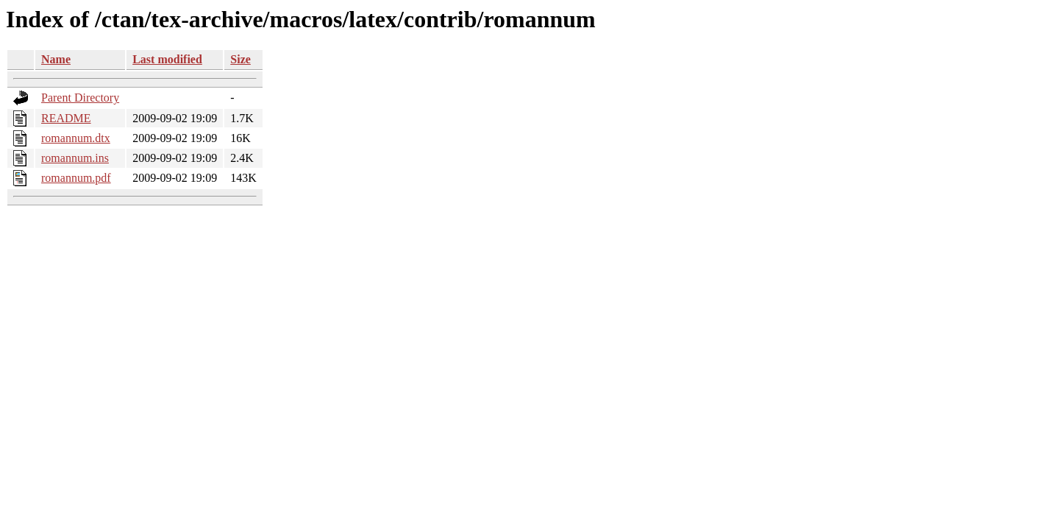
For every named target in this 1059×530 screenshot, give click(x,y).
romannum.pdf (76, 178)
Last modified (167, 59)
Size (240, 59)
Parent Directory (80, 97)
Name (56, 59)
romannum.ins (75, 158)
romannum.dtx (75, 138)
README (66, 118)
